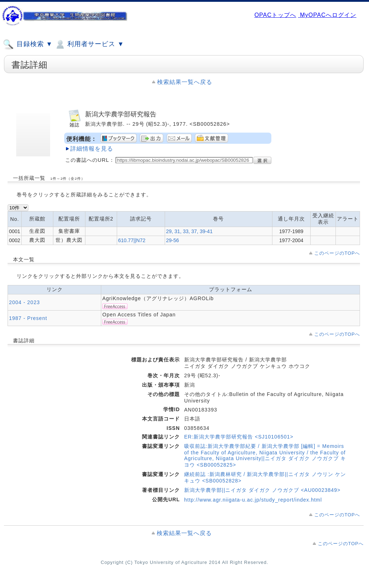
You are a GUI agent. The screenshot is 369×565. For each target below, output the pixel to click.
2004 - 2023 (24, 302)
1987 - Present (28, 318)
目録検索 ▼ (28, 44)
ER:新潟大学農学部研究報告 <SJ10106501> (238, 437)
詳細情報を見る (91, 149)
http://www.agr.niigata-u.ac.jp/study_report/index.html (253, 500)
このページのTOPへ (337, 253)
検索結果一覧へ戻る (184, 82)
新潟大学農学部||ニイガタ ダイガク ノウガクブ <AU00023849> (262, 490)
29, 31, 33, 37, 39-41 (189, 231)
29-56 (172, 240)
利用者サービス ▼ (89, 44)
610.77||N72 (132, 240)
